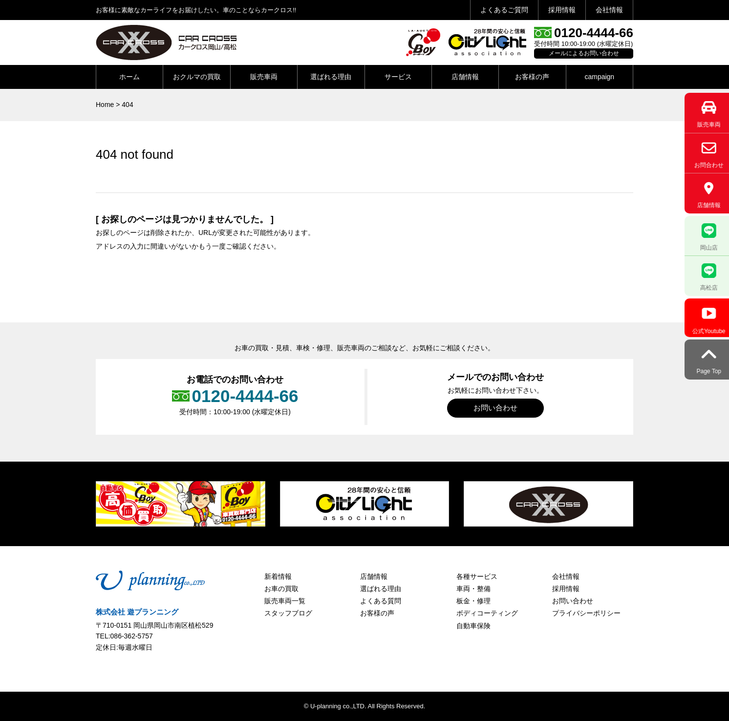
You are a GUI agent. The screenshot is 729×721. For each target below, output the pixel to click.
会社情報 (609, 10)
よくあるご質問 (504, 10)
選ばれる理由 (330, 77)
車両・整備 (473, 589)
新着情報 (278, 576)
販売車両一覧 (284, 601)
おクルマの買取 (197, 77)
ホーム (129, 77)
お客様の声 (532, 77)
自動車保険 (473, 626)
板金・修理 (473, 601)
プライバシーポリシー (586, 613)
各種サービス (476, 576)
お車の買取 (281, 589)
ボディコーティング (487, 613)
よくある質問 (380, 601)
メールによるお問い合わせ (584, 53)
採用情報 (562, 10)
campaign (599, 77)
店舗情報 (465, 77)
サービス (398, 77)
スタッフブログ (288, 613)
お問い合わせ (495, 407)
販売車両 (264, 77)
